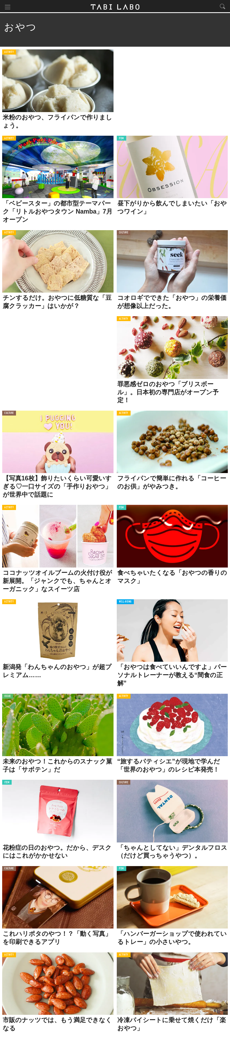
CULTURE (123, 233)
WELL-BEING (125, 602)
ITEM (121, 139)
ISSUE (7, 696)
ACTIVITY (9, 52)
